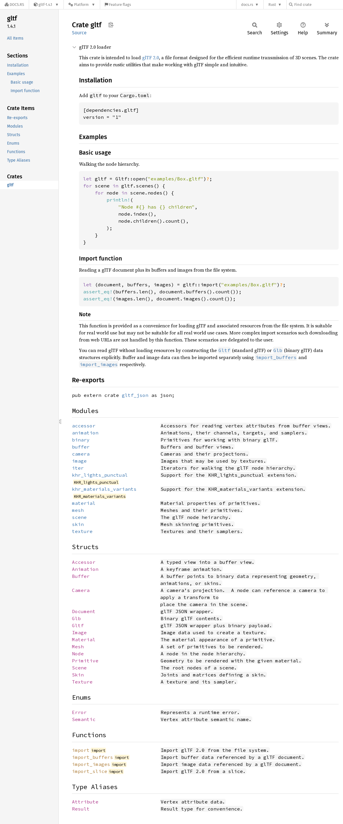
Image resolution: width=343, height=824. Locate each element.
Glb (76, 618)
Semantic (83, 719)
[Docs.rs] (14, 4)
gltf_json (135, 395)
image (79, 461)
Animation (85, 569)
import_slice (89, 771)
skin (78, 524)
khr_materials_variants (104, 489)
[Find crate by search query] (318, 4)
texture (82, 531)
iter (78, 468)
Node (78, 654)
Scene (79, 668)
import (81, 750)
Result (81, 809)
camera (81, 454)
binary (81, 440)
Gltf (78, 625)
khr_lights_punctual (100, 475)
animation (85, 433)
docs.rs (247, 4)
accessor (83, 426)
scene (79, 517)
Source (79, 32)
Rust (272, 4)
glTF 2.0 (150, 57)
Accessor (83, 562)
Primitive (85, 661)
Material (83, 639)
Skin (78, 675)
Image (79, 632)
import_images (91, 764)
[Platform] (82, 4)
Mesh (78, 646)
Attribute (85, 802)
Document (83, 611)
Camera (81, 590)
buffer (81, 447)
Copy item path (111, 25)
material (83, 503)
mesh (78, 510)
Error (79, 712)
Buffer (81, 576)
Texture (82, 682)
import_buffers (92, 757)
